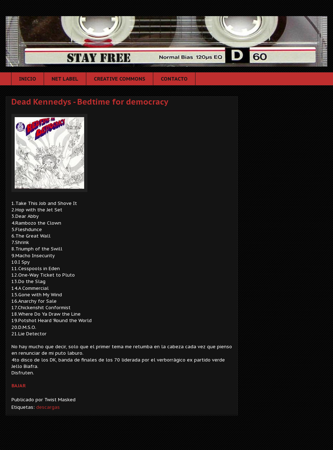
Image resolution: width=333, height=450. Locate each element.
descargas (48, 407)
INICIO (27, 79)
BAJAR (18, 386)
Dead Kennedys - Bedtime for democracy (89, 102)
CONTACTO (174, 79)
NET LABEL (65, 79)
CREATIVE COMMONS (119, 79)
